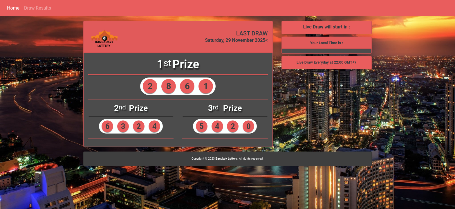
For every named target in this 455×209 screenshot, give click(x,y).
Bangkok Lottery (226, 159)
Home (13, 8)
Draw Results (37, 8)
